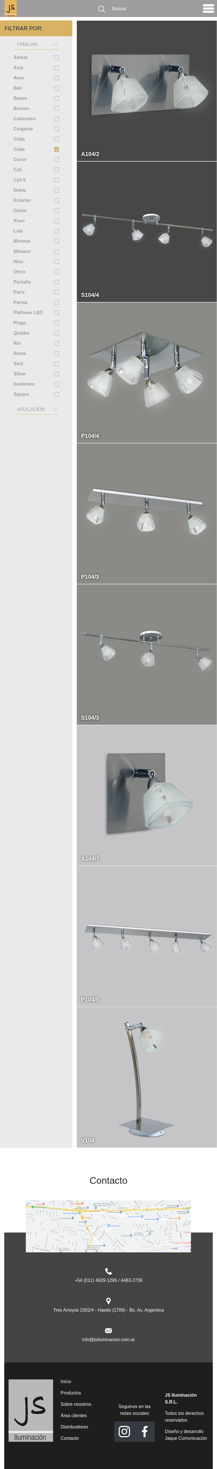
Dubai (20, 190)
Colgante (23, 128)
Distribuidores (74, 1426)
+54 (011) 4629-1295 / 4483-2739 (108, 1280)
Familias (27, 44)
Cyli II (20, 179)
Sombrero (24, 384)
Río (17, 343)
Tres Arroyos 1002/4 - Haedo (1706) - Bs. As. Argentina (108, 1310)
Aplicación (31, 409)
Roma (20, 353)
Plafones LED (28, 312)
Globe (20, 210)
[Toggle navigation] (208, 10)
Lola (18, 231)
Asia (18, 67)
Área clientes (74, 1415)
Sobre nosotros (76, 1404)
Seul (18, 363)
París (19, 292)
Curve (20, 159)
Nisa (18, 261)
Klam (19, 220)
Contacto (70, 1438)
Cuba (19, 139)
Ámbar (21, 57)
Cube (19, 149)
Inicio (66, 1381)
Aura (19, 77)
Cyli (18, 169)
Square (21, 394)
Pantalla (22, 282)
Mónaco (22, 251)
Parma (20, 302)
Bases (20, 98)
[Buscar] (154, 8)
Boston (21, 108)
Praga (20, 322)
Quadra (21, 333)
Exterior (22, 200)
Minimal (22, 241)
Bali (18, 88)
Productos (71, 1392)
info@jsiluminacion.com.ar (108, 1339)
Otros (20, 271)
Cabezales (25, 118)
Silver (20, 373)
